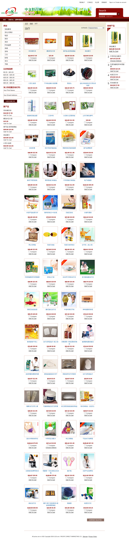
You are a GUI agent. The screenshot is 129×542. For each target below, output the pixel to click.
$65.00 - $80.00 (8, 83)
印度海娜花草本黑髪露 (32, 277)
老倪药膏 (32, 148)
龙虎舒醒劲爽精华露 (32, 374)
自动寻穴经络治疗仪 (69, 277)
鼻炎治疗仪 (32, 503)
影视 (12, 58)
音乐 (12, 61)
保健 (12, 48)
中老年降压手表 (69, 309)
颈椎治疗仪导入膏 (32, 406)
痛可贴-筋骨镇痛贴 (10, 127)
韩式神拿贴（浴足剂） (88, 406)
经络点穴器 (50, 277)
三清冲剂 (51, 115)
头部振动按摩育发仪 (32, 471)
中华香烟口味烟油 (69, 180)
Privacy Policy (93, 536)
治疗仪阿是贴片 (88, 374)
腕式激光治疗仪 (51, 309)
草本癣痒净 (7, 110)
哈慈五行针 (88, 503)
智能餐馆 (8, 29)
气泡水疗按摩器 (88, 438)
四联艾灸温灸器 (32, 309)
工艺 (12, 55)
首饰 (12, 51)
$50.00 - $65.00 (8, 80)
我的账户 (82, 2)
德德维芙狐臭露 (32, 115)
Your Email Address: (10, 95)
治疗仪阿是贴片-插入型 (50, 342)
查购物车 (104, 2)
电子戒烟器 (88, 180)
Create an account (120, 2)
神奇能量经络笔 (88, 309)
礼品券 (97, 2)
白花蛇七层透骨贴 (69, 115)
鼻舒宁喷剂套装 (32, 180)
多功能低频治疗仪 (88, 277)
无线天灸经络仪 (69, 245)
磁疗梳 (69, 471)
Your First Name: (9, 90)
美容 (12, 42)
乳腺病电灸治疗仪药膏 (50, 406)
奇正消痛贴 (69, 438)
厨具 (12, 39)
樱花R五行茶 (7, 119)
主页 (26, 23)
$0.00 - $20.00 (8, 72)
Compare (34, 58)
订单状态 (90, 2)
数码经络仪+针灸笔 (50, 212)
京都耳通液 (88, 212)
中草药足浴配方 (51, 438)
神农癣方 (6, 135)
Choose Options (51, 447)
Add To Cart (7, 115)
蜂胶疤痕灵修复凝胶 (69, 148)
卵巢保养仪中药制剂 (69, 374)
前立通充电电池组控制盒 (69, 406)
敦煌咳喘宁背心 (32, 342)
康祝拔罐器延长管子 (50, 374)
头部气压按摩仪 (88, 471)
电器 (12, 36)
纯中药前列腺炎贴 (51, 148)
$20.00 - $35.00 (8, 75)
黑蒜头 (69, 83)
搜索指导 (109, 16)
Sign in (111, 2)
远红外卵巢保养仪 (32, 438)
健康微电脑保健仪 (88, 342)
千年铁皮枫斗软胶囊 (50, 83)
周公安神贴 (32, 245)
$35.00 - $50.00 (8, 77)
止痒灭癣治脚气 (88, 115)
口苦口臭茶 (7, 143)
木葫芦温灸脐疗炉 (32, 212)
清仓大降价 (9, 32)
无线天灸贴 (50, 245)
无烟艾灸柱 (69, 212)
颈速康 (69, 503)
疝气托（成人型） (88, 245)
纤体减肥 (12, 45)
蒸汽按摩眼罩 (87, 148)
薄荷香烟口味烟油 (51, 180)
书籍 (12, 64)
